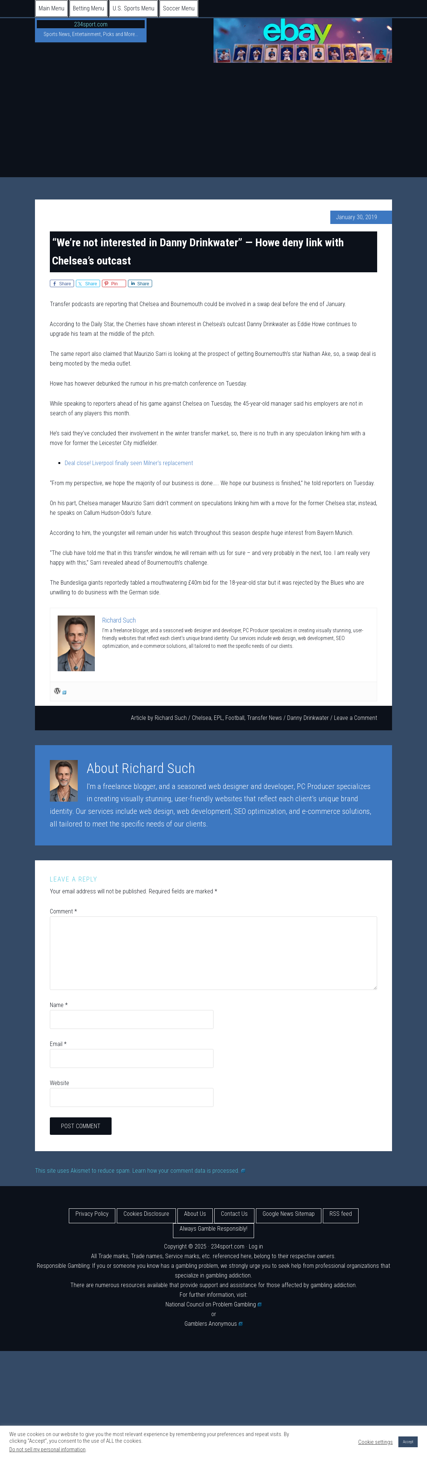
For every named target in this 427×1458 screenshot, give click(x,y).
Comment (63, 911)
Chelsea (201, 717)
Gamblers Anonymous (213, 1323)
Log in (256, 1246)
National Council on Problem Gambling (213, 1304)
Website (59, 1083)
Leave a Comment (355, 717)
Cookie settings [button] (375, 1442)
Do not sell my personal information (47, 1449)
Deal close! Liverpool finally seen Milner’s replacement (129, 463)
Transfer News (264, 717)
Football (234, 717)
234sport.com (90, 24)
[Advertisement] (213, 121)
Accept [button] (408, 1441)
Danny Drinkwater (308, 717)
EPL (218, 717)
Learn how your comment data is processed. (188, 1170)
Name (59, 1005)
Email (58, 1044)
